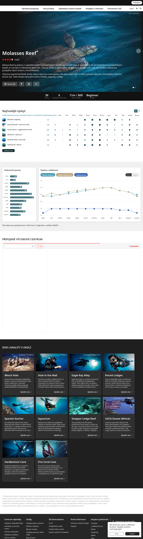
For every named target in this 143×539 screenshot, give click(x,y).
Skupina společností (99, 519)
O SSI (51, 523)
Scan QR (10, 84)
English (132, 534)
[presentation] (19, 246)
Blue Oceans (30, 538)
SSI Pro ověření (10, 538)
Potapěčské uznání (56, 526)
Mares (93, 529)
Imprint (73, 526)
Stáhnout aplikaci (32, 526)
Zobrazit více (8, 151)
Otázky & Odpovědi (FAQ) (13, 523)
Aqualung (94, 532)
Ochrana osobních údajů (80, 523)
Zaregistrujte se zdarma (35, 523)
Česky (117, 534)
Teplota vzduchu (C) (65, 175)
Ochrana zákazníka (11, 532)
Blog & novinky (31, 529)
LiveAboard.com (97, 526)
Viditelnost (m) (81, 175)
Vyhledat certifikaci (11, 535)
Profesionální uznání (56, 529)
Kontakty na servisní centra (11, 527)
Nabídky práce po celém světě (35, 533)
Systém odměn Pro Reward (59, 532)
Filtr (39, 246)
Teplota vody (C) (48, 175)
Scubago (94, 523)
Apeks (93, 535)
